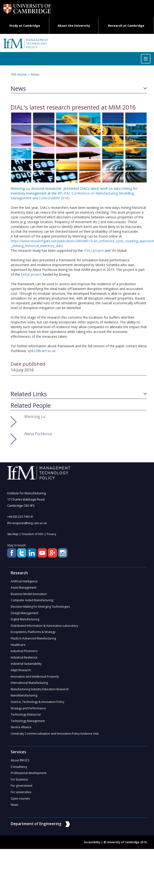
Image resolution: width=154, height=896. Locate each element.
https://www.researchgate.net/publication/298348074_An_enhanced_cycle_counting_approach (82, 241)
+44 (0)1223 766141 (20, 517)
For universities (21, 795)
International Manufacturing (29, 685)
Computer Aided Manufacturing (32, 601)
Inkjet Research (21, 672)
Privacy (51, 534)
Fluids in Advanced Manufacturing (33, 640)
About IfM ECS (20, 763)
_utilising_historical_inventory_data (37, 245)
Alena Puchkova (38, 433)
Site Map (13, 534)
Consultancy (19, 769)
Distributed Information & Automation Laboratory (44, 627)
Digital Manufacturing (25, 620)
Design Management (24, 614)
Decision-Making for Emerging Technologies (40, 607)
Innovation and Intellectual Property (35, 678)
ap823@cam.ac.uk (41, 350)
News (34, 74)
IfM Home (18, 74)
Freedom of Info (33, 534)
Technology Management (28, 723)
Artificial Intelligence (24, 582)
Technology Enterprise (26, 717)
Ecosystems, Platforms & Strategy (33, 633)
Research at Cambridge (126, 26)
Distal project (31, 274)
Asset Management (23, 588)
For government (21, 789)
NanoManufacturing (24, 698)
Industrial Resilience (24, 659)
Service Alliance (21, 730)
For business (19, 782)
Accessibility (92, 845)
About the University (74, 26)
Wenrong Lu (34, 416)
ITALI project (94, 250)
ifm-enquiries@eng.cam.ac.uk (27, 523)
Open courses (20, 802)
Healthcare (18, 646)
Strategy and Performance (28, 710)
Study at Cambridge (24, 26)
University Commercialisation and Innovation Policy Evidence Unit (55, 736)
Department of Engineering (40, 827)
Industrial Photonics (24, 652)
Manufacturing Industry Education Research (40, 691)
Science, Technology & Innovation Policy (37, 704)
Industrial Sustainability (26, 665)
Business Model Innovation (29, 594)
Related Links (29, 394)
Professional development (28, 776)
